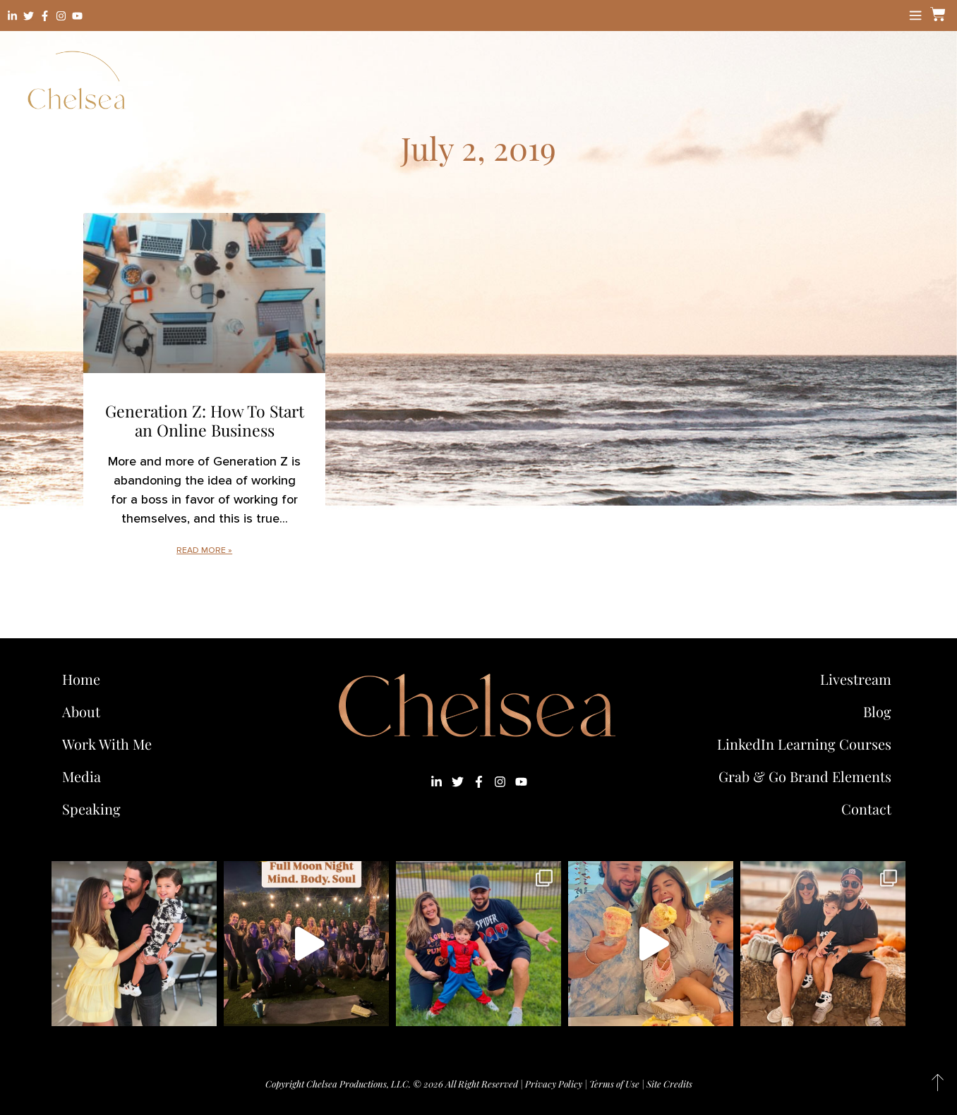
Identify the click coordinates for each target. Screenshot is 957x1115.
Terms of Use (614, 1084)
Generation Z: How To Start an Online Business (204, 420)
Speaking (91, 808)
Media (81, 776)
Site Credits (669, 1084)
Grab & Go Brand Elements (804, 776)
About (81, 711)
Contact (866, 808)
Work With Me (110, 743)
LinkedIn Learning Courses (804, 743)
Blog (877, 711)
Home (81, 678)
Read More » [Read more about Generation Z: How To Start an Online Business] (204, 550)
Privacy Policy (553, 1084)
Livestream (855, 678)
